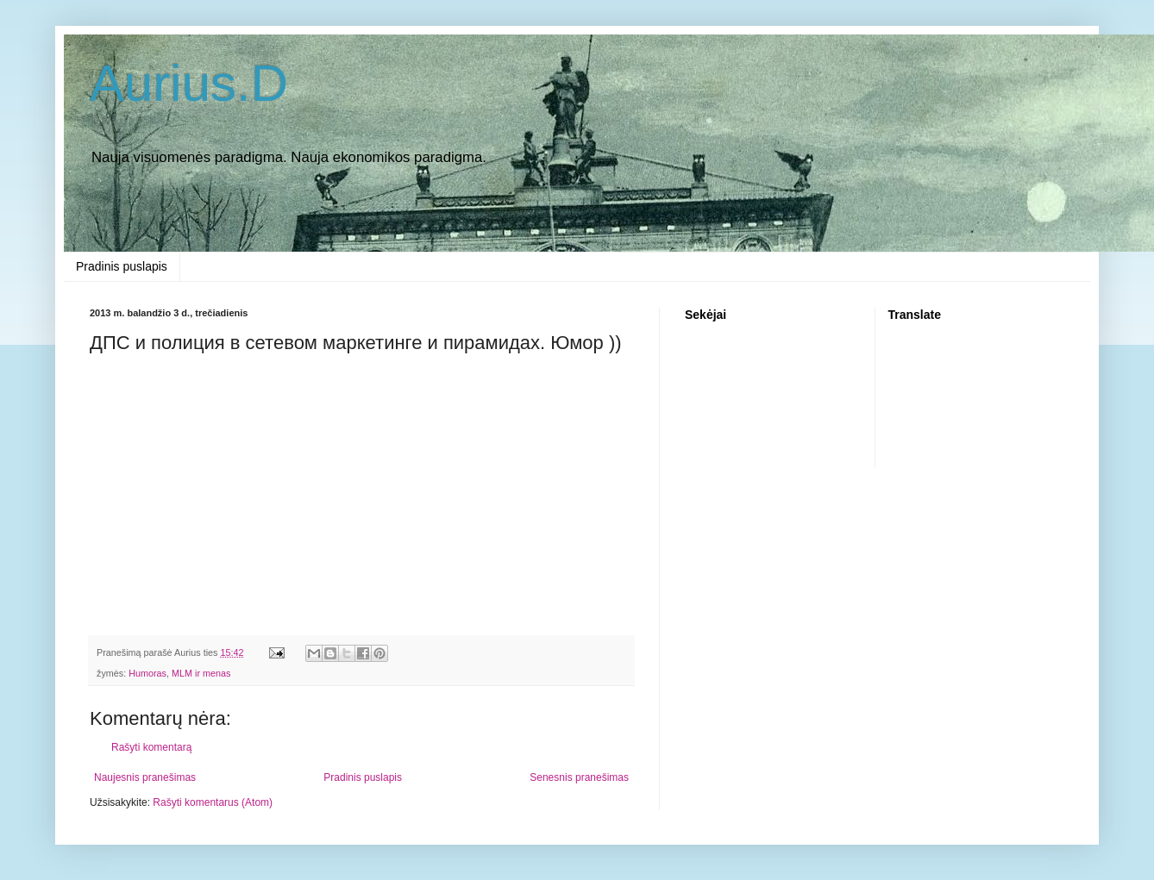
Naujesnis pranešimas (145, 777)
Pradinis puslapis (121, 266)
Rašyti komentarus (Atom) (213, 802)
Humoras (147, 673)
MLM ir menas (201, 673)
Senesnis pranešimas (579, 777)
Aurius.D (189, 83)
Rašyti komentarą (151, 747)
